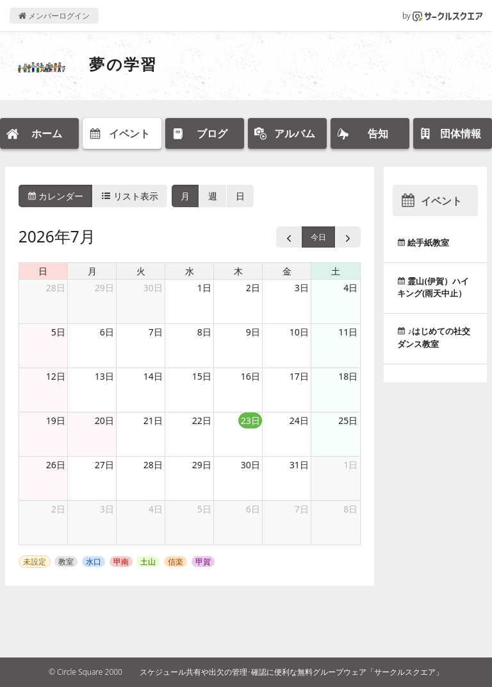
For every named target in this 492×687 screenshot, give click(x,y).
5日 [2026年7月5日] (58, 332)
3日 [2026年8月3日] (107, 509)
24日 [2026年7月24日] (299, 420)
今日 (318, 237)
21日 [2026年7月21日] (153, 420)
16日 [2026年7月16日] (250, 376)
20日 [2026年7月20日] (104, 420)
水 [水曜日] (189, 271)
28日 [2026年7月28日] (153, 465)
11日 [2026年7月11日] (347, 332)
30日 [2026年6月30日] (153, 288)
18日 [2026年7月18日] (347, 376)
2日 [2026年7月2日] (253, 288)
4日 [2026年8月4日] (156, 509)
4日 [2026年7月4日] (350, 288)
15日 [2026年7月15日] (201, 376)
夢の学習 (123, 63)
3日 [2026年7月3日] (302, 288)
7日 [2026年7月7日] (156, 332)
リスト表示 (130, 196)
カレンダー (56, 196)
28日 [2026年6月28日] (55, 288)
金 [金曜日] (287, 271)
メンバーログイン (54, 15)
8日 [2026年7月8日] (204, 332)
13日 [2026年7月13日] (104, 376)
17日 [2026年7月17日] (299, 376)
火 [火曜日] (140, 271)
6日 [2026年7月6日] (107, 332)
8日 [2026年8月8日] (350, 509)
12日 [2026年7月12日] (55, 376)
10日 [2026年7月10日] (299, 332)
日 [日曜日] (42, 271)
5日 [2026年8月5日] (204, 509)
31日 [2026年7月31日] (299, 465)
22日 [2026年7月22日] (201, 420)
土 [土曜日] (335, 271)
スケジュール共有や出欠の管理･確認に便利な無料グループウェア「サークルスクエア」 (291, 671)
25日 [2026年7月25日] (347, 420)
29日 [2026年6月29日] (104, 288)
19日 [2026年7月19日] (55, 420)
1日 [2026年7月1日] (204, 288)
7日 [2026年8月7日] (302, 509)
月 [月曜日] (92, 271)
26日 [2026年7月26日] (55, 465)
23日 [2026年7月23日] (250, 420)
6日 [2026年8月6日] (253, 509)
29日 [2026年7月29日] (201, 465)
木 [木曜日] (238, 271)
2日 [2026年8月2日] (58, 509)
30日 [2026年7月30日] (250, 465)
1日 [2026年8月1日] (350, 465)
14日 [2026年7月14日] (153, 376)
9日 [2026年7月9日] (253, 332)
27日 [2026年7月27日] (104, 465)
